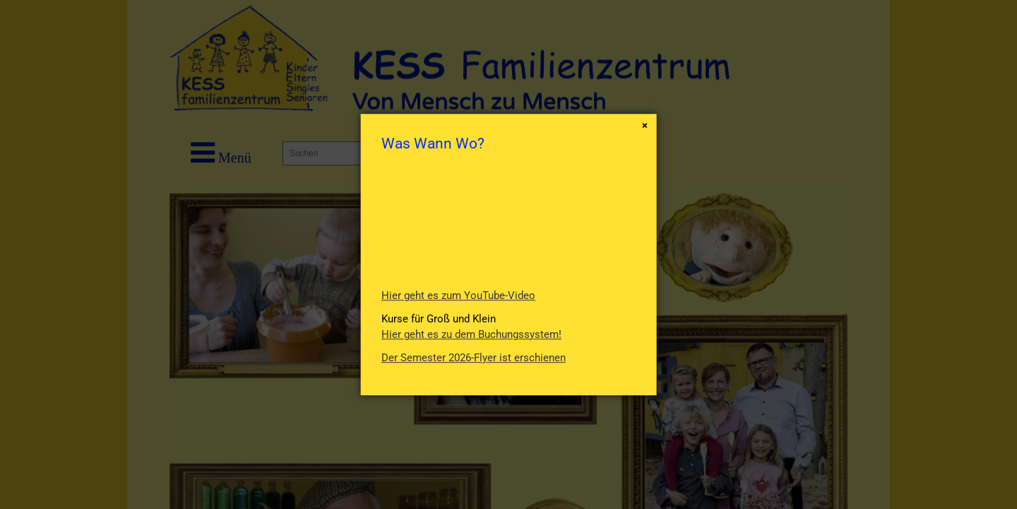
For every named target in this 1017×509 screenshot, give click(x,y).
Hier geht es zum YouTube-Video (458, 295)
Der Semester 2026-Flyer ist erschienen (473, 357)
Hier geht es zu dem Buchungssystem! (471, 334)
